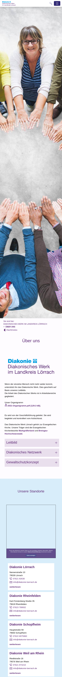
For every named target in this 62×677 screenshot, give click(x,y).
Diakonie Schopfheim (25, 624)
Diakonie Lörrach (22, 567)
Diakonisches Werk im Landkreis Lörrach (25, 324)
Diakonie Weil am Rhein (27, 653)
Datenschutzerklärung (34, 552)
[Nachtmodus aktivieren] (10, 330)
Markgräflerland (26, 431)
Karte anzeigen (31, 555)
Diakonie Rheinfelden (25, 595)
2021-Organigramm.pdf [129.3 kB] (24, 406)
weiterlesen (15, 587)
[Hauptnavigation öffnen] (57, 3)
